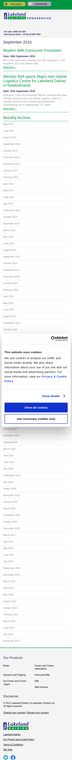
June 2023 (8, 627)
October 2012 (10, 150)
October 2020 (10, 521)
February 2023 (10, 614)
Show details (51, 396)
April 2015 (8, 296)
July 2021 (8, 561)
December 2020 (11, 528)
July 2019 (8, 482)
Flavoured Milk (42, 675)
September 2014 (11, 256)
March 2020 (9, 508)
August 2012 (9, 137)
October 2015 (10, 329)
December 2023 (11, 641)
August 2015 (9, 316)
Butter (6, 665)
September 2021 (11, 568)
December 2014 (11, 276)
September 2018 (11, 475)
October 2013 (10, 217)
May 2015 (8, 303)
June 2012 (8, 131)
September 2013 (11, 210)
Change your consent (14, 712)
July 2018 (8, 468)
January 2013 (10, 170)
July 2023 (8, 634)
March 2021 (9, 535)
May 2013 (8, 190)
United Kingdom (14, 4)
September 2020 (11, 515)
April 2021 (8, 541)
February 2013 (10, 177)
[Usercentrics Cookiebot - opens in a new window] (51, 338)
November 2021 (11, 575)
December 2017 (11, 435)
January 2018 (10, 442)
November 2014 (11, 270)
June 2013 (8, 197)
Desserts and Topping (14, 675)
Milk (37, 681)
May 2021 (8, 548)
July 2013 (8, 203)
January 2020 (10, 502)
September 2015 (11, 323)
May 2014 (8, 237)
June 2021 (8, 555)
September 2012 (11, 144)
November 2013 (11, 223)
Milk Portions (41, 687)
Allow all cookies (36, 407)
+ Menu (62, 33)
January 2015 (10, 283)
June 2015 (8, 309)
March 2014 (9, 230)
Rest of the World (39, 4)
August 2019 (9, 488)
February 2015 (10, 290)
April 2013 (8, 184)
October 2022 (10, 608)
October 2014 (10, 263)
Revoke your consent (38, 712)
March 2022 (9, 581)
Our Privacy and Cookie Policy (18, 739)
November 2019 (11, 495)
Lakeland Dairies (11, 734)
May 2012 (8, 124)
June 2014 (8, 243)
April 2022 (8, 588)
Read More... (10, 67)
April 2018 (8, 455)
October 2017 (10, 429)
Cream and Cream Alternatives (44, 667)
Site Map (7, 749)
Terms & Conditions (13, 744)
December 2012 (11, 164)
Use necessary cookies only (36, 418)
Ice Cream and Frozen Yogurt (14, 683)
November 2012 (11, 157)
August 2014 (9, 250)
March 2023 (9, 621)
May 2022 (8, 594)
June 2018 (8, 462)
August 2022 (9, 601)
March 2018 (9, 449)
